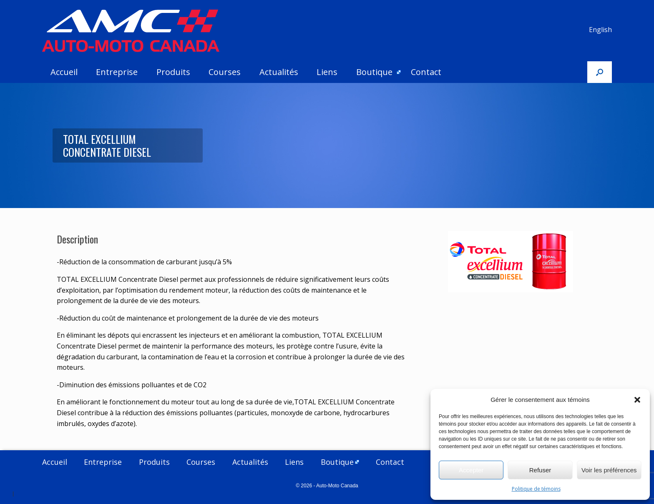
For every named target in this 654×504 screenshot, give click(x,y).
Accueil (64, 72)
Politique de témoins (536, 488)
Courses (225, 72)
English (600, 29)
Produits (173, 72)
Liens (327, 72)
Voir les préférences (609, 470)
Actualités (278, 72)
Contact (426, 72)
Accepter (471, 470)
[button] (637, 400)
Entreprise (117, 72)
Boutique (374, 72)
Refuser (540, 470)
